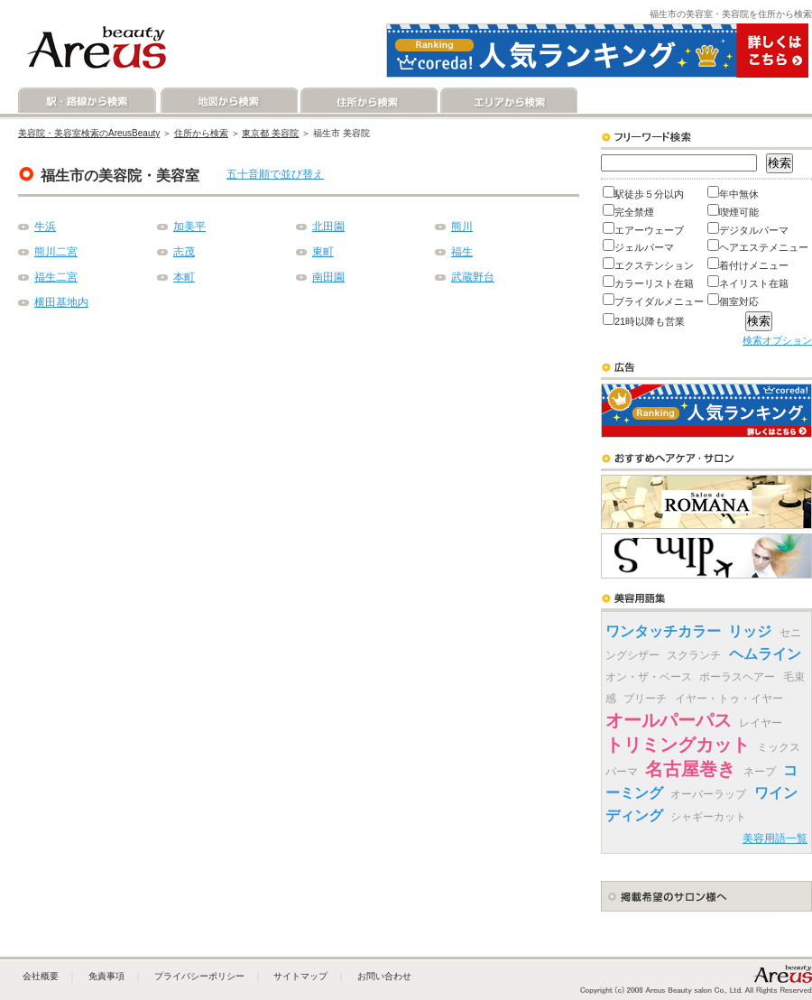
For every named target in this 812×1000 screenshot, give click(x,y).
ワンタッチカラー (663, 631)
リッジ (749, 631)
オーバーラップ (708, 794)
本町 (184, 277)
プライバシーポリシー (199, 976)
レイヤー (760, 723)
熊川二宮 (56, 251)
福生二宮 (56, 277)
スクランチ (694, 655)
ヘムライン (765, 654)
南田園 (328, 277)
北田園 (328, 226)
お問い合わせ (384, 976)
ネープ (759, 771)
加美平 (189, 226)
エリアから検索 (507, 101)
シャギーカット (708, 816)
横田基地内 (61, 302)
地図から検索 (228, 101)
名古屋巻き (690, 769)
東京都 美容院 (270, 133)
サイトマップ (300, 976)
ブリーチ (645, 698)
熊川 (462, 226)
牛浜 (45, 226)
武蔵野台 (472, 277)
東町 (323, 251)
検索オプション (777, 340)
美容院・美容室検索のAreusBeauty (89, 133)
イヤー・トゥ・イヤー (729, 698)
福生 (462, 251)
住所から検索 (368, 101)
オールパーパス (668, 720)
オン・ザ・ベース (648, 677)
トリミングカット (677, 745)
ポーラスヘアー (737, 677)
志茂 (184, 251)
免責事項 (106, 976)
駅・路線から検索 (88, 101)
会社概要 (41, 976)
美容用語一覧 (775, 838)
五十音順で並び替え (275, 174)
